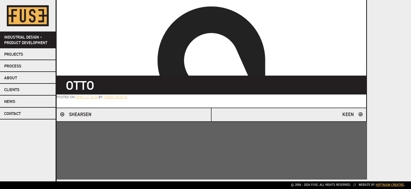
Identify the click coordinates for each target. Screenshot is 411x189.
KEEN (348, 114)
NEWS (9, 102)
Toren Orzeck (115, 97)
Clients (11, 90)
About (10, 78)
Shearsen (80, 114)
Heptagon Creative (390, 185)
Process (12, 66)
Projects (13, 54)
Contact (12, 114)
